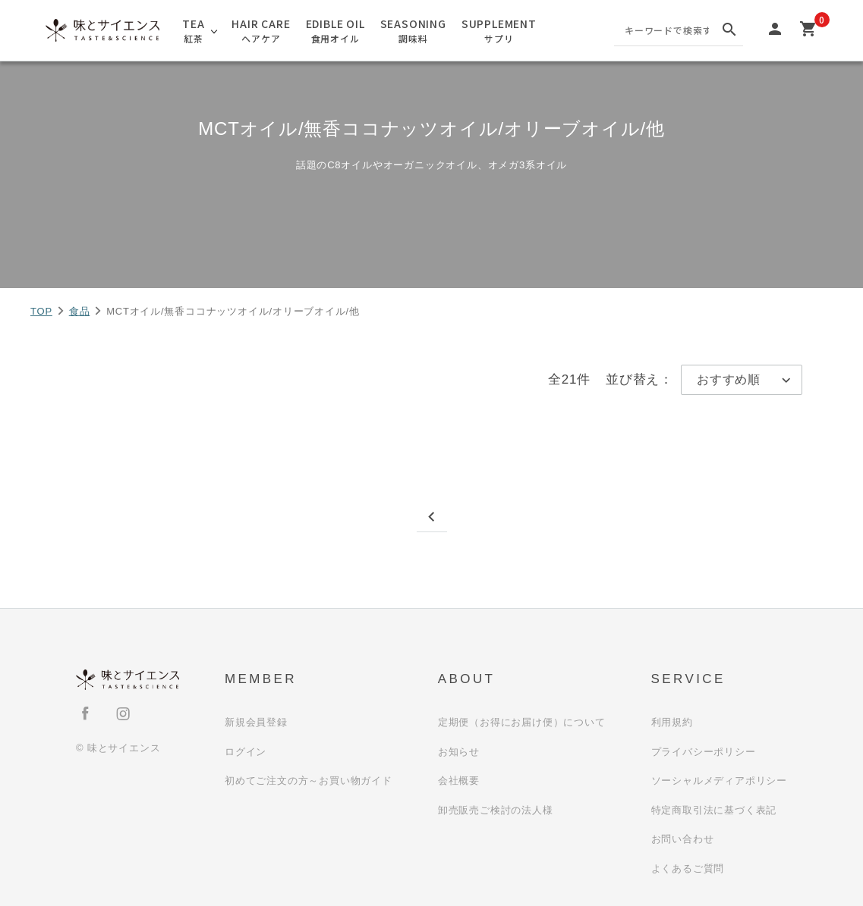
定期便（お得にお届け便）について (522, 722)
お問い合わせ (682, 839)
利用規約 (672, 722)
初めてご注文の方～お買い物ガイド (308, 780)
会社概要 (459, 780)
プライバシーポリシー (703, 751)
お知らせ (459, 751)
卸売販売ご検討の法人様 (495, 810)
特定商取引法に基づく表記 (714, 810)
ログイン (245, 751)
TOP (41, 311)
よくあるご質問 (688, 868)
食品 (79, 311)
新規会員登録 (256, 722)
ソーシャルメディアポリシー (719, 780)
